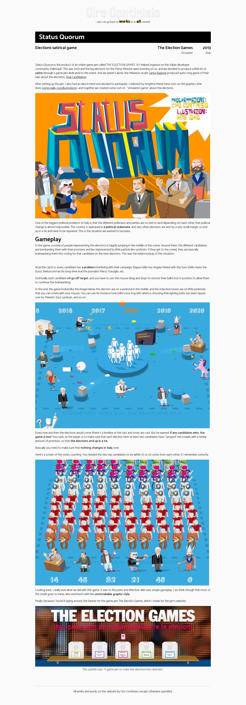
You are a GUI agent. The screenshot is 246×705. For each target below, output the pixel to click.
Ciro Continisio (123, 12)
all (138, 22)
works (124, 22)
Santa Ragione (157, 73)
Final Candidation (76, 77)
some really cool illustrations (59, 88)
